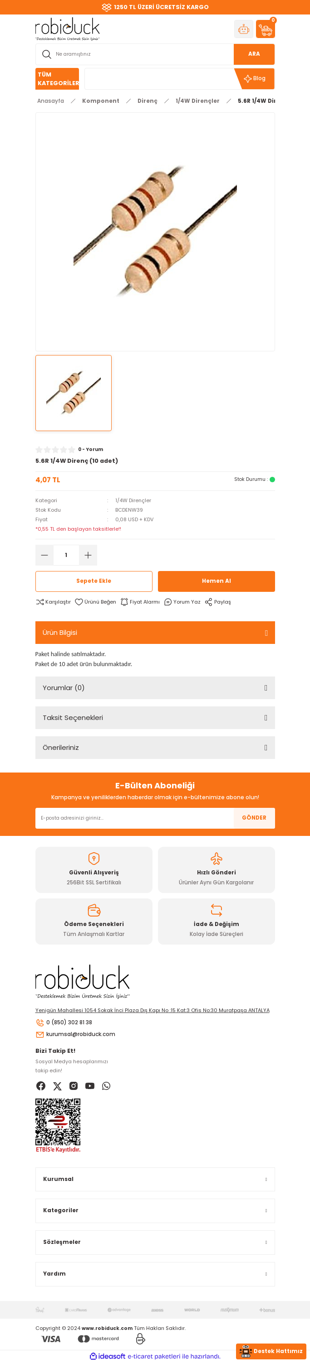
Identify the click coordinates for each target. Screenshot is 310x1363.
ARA (254, 54)
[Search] (155, 54)
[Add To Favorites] (95, 602)
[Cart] (265, 29)
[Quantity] (66, 555)
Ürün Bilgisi (60, 632)
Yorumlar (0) (64, 687)
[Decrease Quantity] (44, 555)
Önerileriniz (61, 747)
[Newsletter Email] (155, 818)
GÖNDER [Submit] (254, 817)
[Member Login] (243, 29)
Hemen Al (216, 581)
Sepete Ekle (93, 581)
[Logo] (67, 28)
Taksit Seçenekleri (73, 717)
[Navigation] (57, 79)
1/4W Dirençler (133, 500)
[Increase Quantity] (88, 555)
